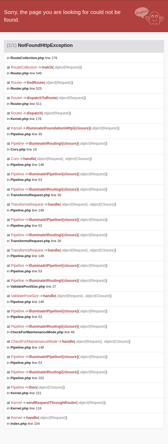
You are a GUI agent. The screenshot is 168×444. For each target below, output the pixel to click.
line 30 (26, 134)
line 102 (27, 378)
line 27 (33, 286)
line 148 (27, 165)
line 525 (26, 88)
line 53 (26, 180)
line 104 (25, 424)
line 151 (26, 393)
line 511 (26, 104)
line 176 (26, 119)
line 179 (34, 58)
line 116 (26, 408)
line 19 (24, 149)
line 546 (26, 73)
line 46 (43, 332)
